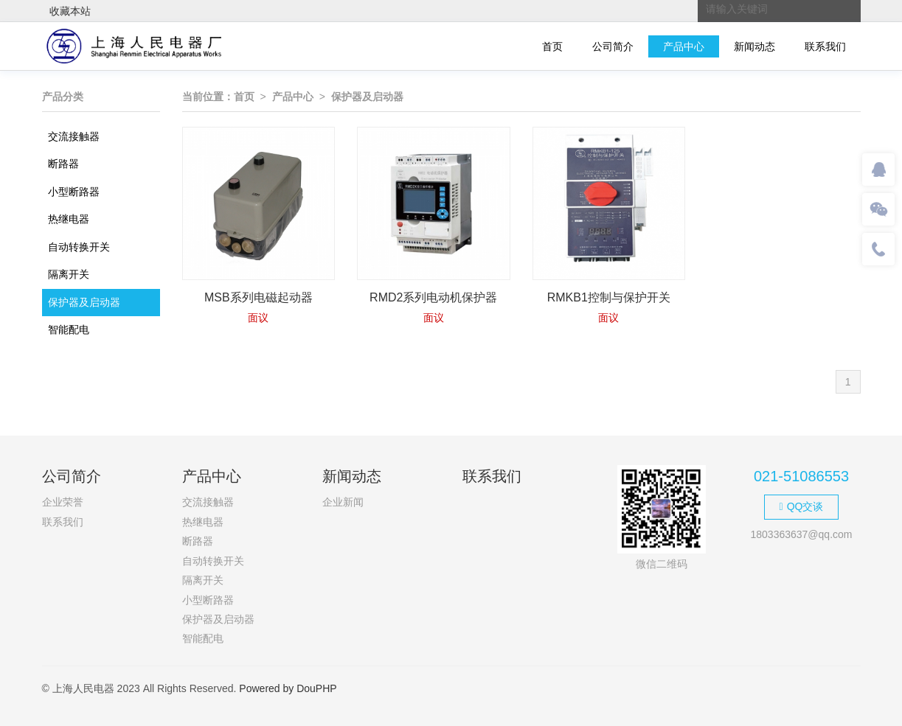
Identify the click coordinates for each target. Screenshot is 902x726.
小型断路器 (74, 192)
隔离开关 (68, 274)
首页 (552, 46)
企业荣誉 (62, 502)
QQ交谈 (802, 506)
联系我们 (825, 46)
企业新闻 (343, 502)
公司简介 (613, 46)
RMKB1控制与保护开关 (608, 297)
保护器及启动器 (84, 302)
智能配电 (68, 329)
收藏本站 (70, 11)
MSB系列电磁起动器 (258, 297)
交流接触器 (74, 136)
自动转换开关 (79, 247)
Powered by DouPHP (287, 688)
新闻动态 (754, 46)
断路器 (63, 164)
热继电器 (68, 219)
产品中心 (683, 46)
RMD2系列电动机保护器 (433, 297)
